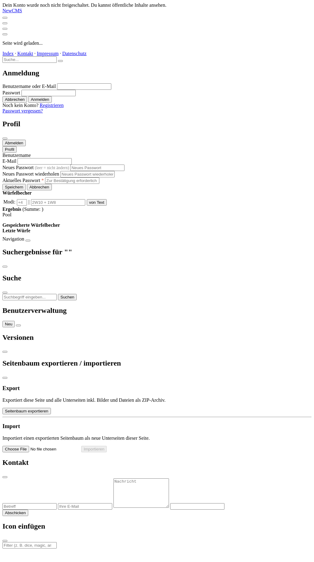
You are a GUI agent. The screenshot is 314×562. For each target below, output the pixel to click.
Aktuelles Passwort (23, 180)
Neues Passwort (35, 167)
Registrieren (51, 105)
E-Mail (9, 161)
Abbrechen (15, 99)
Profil (9, 149)
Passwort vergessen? (22, 110)
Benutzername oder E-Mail (29, 86)
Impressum (48, 53)
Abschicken (15, 518)
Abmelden (14, 143)
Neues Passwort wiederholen (30, 174)
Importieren (94, 449)
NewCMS (12, 10)
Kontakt (25, 53)
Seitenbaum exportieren (26, 411)
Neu (8, 324)
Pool (6, 214)
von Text (96, 202)
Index (7, 53)
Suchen (67, 297)
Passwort (11, 92)
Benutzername (16, 155)
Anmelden (40, 99)
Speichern (14, 187)
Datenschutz (74, 53)
